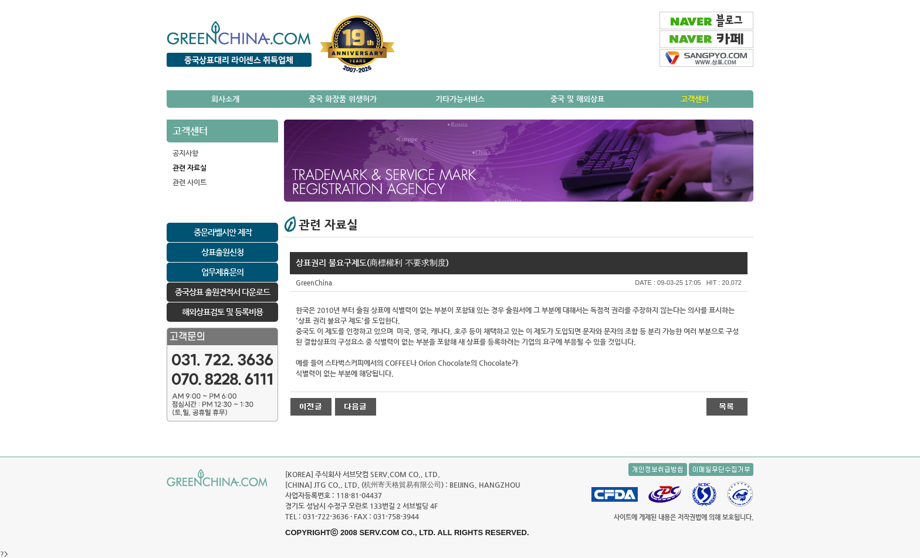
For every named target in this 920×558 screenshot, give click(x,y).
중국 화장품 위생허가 (343, 98)
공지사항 (185, 153)
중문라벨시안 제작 (223, 232)
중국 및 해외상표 (577, 98)
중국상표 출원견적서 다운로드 (222, 292)
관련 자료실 (189, 168)
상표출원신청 (222, 252)
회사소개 (225, 98)
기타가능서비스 (460, 98)
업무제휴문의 (222, 272)
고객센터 (695, 98)
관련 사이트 (189, 182)
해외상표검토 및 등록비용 (222, 312)
